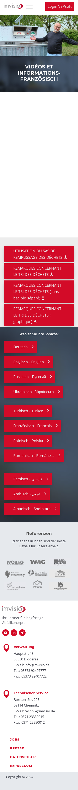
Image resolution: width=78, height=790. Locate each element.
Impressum (21, 766)
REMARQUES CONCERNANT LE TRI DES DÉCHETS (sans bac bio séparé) (37, 291)
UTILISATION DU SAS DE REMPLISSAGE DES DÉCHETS (37, 254)
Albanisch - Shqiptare (32, 508)
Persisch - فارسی (27, 478)
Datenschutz (23, 757)
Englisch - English (28, 361)
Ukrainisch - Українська (33, 391)
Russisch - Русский (29, 376)
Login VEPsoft (60, 6)
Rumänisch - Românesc (33, 455)
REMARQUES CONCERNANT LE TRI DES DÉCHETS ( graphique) (37, 315)
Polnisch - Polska (28, 440)
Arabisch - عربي (26, 493)
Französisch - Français (32, 425)
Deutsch (20, 346)
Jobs (15, 739)
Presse (17, 748)
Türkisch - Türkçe (28, 410)
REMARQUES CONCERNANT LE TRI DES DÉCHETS (37, 271)
